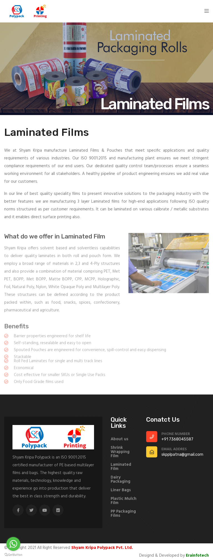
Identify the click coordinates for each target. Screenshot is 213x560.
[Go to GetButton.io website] (13, 554)
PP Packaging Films (123, 514)
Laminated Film (121, 467)
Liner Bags (121, 490)
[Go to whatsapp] (13, 544)
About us (119, 439)
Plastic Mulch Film (123, 501)
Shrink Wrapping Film (120, 452)
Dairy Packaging (120, 479)
